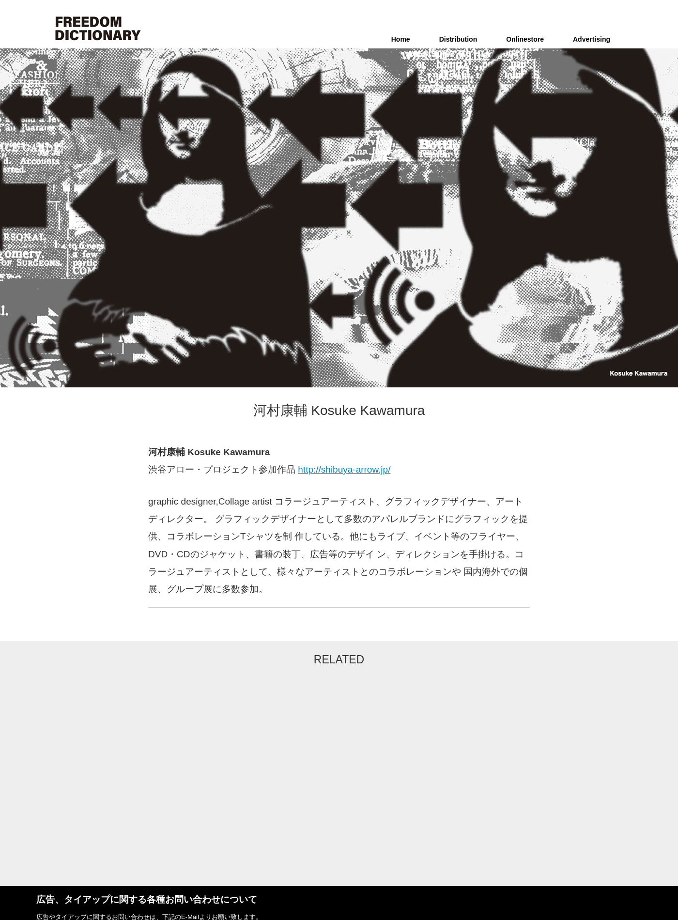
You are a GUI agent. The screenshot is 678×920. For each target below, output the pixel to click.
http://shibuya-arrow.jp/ (344, 469)
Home (400, 39)
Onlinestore (525, 39)
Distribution (458, 39)
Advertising (591, 39)
